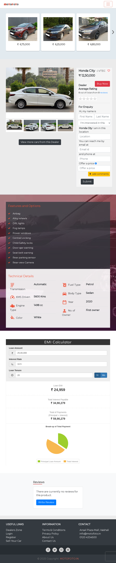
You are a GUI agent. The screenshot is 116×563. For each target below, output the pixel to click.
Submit (87, 181)
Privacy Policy (50, 533)
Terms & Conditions (53, 530)
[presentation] (113, 26)
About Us (47, 537)
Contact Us (48, 540)
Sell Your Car (13, 540)
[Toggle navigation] (108, 4)
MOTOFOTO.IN (69, 558)
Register (11, 537)
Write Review (46, 502)
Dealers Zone (14, 530)
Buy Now (102, 83)
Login (9, 533)
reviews (104, 92)
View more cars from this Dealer (40, 142)
